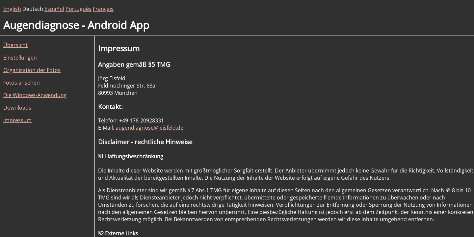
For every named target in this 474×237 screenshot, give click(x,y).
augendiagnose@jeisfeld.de (149, 127)
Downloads (17, 107)
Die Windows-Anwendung (35, 95)
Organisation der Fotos (32, 70)
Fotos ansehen (21, 82)
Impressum (17, 120)
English (12, 9)
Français (103, 9)
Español (54, 9)
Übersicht (15, 45)
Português (79, 9)
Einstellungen (20, 57)
